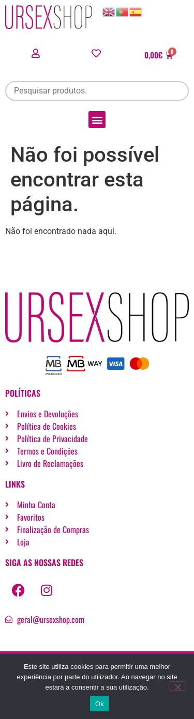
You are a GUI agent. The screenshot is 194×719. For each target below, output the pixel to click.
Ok (99, 704)
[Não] (177, 686)
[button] (97, 119)
